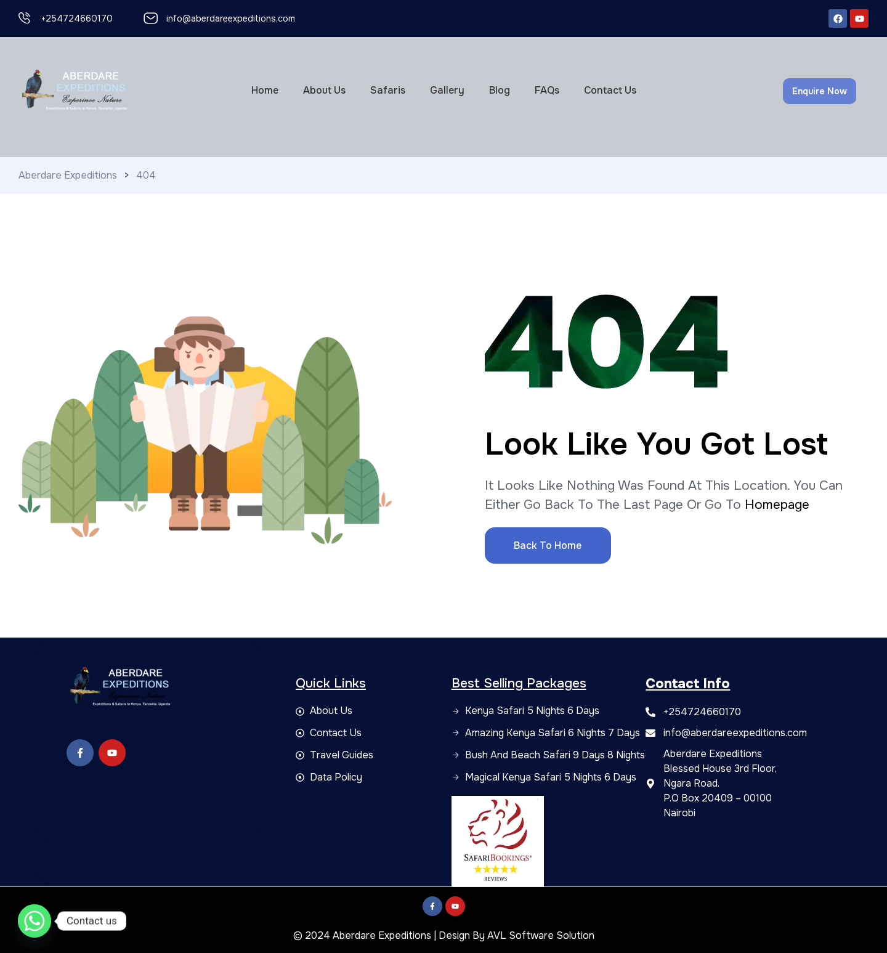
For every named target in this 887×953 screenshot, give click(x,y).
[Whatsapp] (34, 921)
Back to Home (547, 545)
